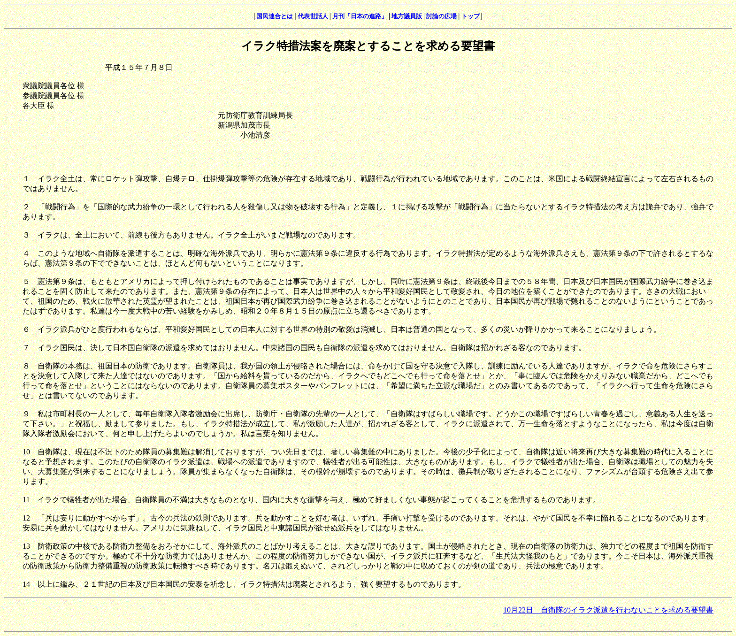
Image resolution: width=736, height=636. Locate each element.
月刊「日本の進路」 (359, 16)
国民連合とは (274, 16)
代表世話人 (313, 16)
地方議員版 (406, 16)
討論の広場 (441, 16)
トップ (470, 16)
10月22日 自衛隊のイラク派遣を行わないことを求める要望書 (608, 610)
